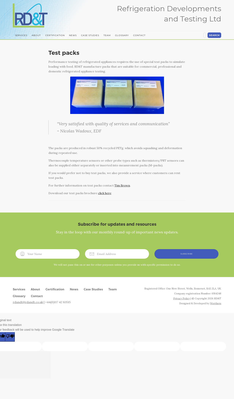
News (73, 35)
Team (107, 35)
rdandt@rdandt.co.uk (28, 302)
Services (21, 35)
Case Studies (90, 35)
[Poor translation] (10, 337)
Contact (139, 35)
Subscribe (186, 254)
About (36, 35)
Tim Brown (122, 185)
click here (104, 193)
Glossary (122, 35)
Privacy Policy (181, 298)
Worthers (215, 303)
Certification (55, 35)
